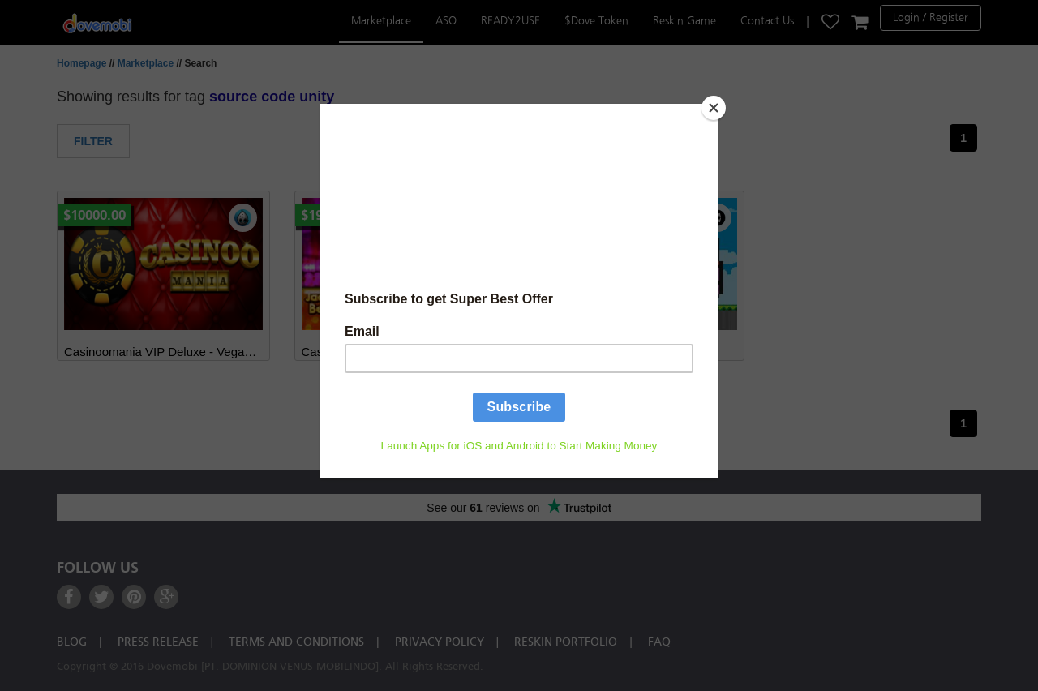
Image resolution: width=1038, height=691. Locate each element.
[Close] (713, 108)
